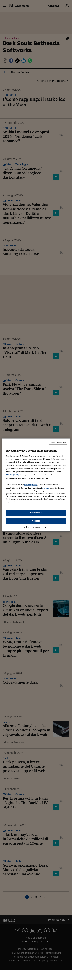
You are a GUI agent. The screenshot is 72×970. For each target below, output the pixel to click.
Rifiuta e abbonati (58, 442)
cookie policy (12, 475)
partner (46, 488)
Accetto (36, 521)
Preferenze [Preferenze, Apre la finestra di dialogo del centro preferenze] (36, 513)
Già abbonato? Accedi (35, 527)
